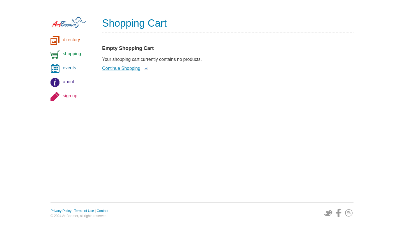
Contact (102, 211)
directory (71, 39)
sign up (70, 95)
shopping (72, 53)
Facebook (338, 212)
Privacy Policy (61, 211)
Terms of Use (84, 211)
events (69, 67)
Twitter (328, 212)
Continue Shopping (121, 68)
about (68, 81)
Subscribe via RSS (349, 212)
